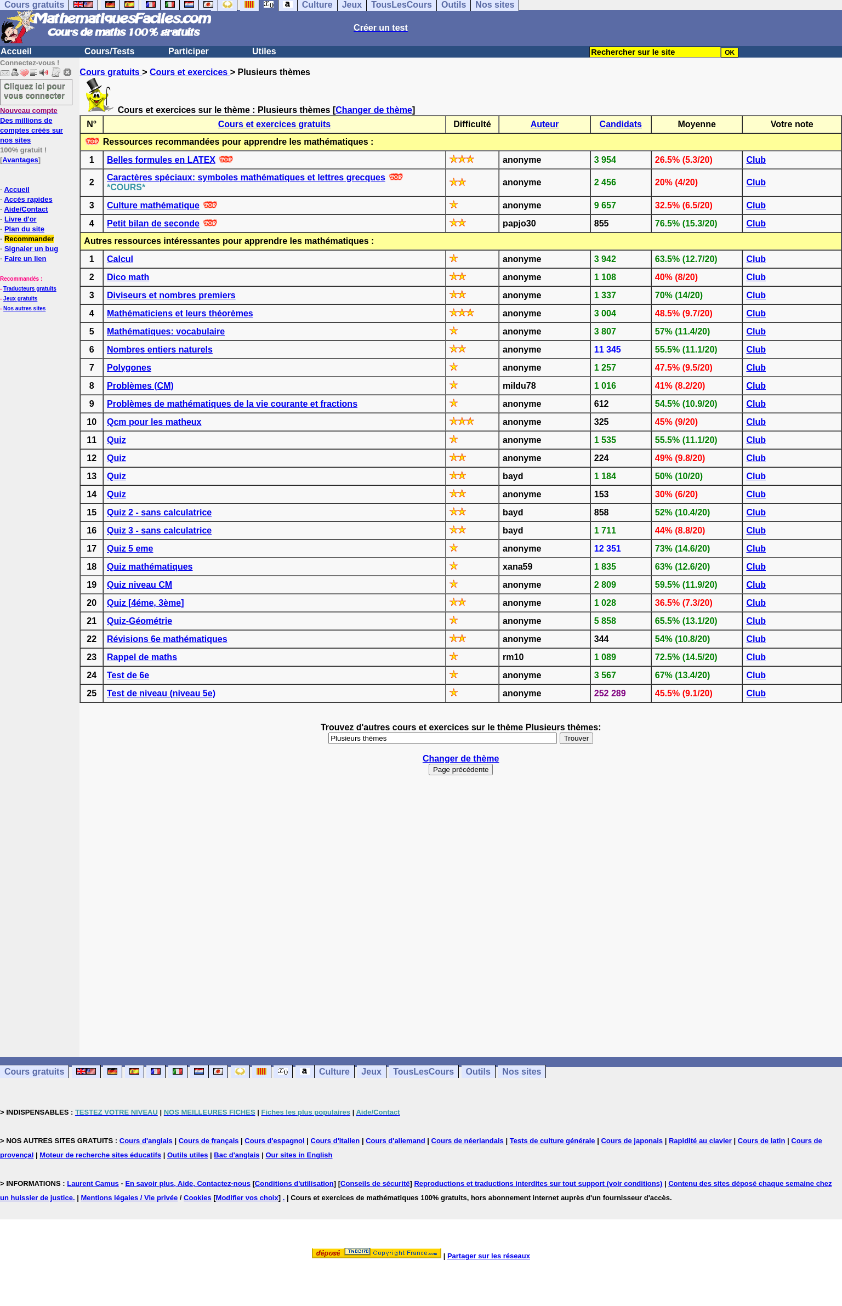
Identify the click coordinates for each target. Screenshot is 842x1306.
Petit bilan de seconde (153, 223)
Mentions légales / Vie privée (129, 1198)
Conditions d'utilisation (294, 1183)
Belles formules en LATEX (161, 159)
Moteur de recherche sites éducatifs (100, 1155)
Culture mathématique (153, 205)
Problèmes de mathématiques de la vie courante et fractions (232, 403)
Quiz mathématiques (149, 566)
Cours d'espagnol (274, 1141)
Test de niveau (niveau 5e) (161, 693)
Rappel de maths (142, 657)
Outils (478, 1071)
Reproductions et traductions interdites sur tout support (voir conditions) (538, 1183)
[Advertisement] (461, 911)
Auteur (545, 124)
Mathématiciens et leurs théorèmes (180, 313)
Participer (188, 51)
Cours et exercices (190, 72)
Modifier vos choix (247, 1198)
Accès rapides (28, 199)
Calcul (120, 259)
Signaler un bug (31, 249)
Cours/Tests (109, 51)
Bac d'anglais (236, 1155)
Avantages (20, 160)
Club (756, 159)
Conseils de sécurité (374, 1183)
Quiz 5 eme (130, 548)
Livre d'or (20, 219)
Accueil (16, 51)
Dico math (128, 277)
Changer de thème (373, 110)
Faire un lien (25, 258)
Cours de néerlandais (467, 1141)
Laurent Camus (93, 1183)
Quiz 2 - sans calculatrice (159, 512)
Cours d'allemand (395, 1141)
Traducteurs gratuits (29, 289)
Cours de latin (762, 1141)
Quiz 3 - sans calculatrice (159, 530)
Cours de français (209, 1141)
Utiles (264, 51)
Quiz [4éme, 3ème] (145, 602)
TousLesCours (423, 1071)
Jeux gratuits (20, 299)
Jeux (371, 1071)
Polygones (129, 367)
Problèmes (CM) (140, 385)
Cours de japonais (632, 1141)
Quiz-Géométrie (139, 621)
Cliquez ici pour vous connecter (34, 90)
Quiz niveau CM (139, 584)
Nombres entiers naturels (160, 349)
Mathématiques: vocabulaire (166, 331)
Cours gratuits (110, 72)
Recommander (29, 239)
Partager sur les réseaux (488, 1256)
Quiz (116, 440)
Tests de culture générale (552, 1141)
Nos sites (521, 1071)
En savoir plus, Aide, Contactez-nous (188, 1183)
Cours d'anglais (146, 1141)
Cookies (198, 1198)
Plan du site (24, 229)
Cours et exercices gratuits (274, 124)
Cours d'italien (335, 1141)
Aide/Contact (26, 209)
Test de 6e (128, 675)
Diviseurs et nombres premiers (171, 295)
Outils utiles (187, 1155)
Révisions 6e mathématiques (167, 639)
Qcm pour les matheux (154, 422)
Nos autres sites (24, 308)
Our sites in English (298, 1155)
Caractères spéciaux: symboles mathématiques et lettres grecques (246, 177)
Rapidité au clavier (700, 1141)
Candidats (621, 124)
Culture (334, 1071)
